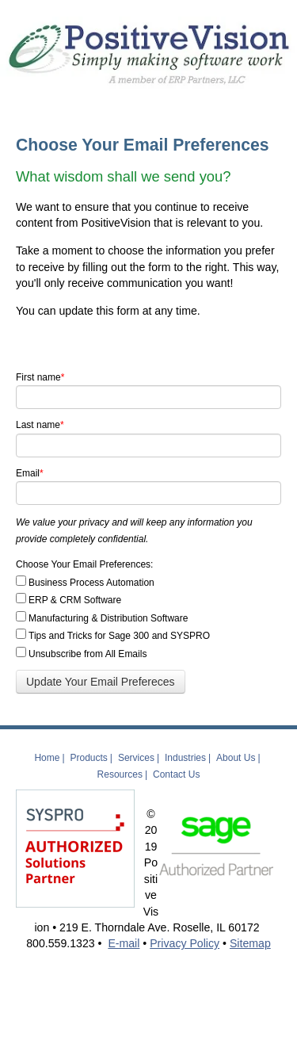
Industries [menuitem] (185, 757)
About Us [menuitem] (235, 757)
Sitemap (250, 943)
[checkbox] (148, 617)
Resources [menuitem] (120, 774)
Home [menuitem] (46, 757)
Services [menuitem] (136, 757)
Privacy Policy (184, 943)
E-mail (123, 943)
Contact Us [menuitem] (176, 774)
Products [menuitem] (89, 757)
